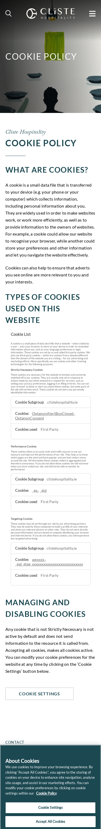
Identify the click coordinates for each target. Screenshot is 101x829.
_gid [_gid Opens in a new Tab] (43, 490)
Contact (14, 742)
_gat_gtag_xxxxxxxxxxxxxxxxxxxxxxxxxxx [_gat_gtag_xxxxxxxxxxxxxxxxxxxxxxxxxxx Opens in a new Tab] (49, 564)
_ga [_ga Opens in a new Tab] (35, 490)
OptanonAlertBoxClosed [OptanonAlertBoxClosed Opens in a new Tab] (53, 413)
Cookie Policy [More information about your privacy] (46, 795)
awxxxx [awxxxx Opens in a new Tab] (38, 559)
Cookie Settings (39, 693)
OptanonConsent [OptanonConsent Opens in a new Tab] (29, 418)
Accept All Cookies (50, 823)
